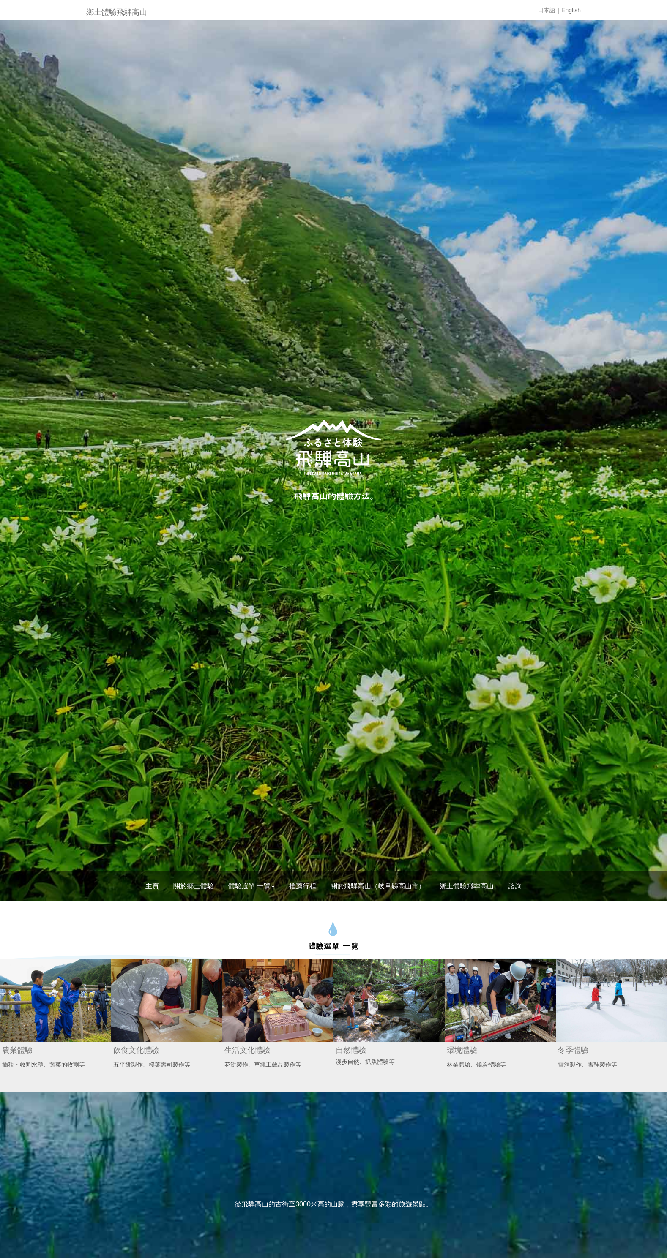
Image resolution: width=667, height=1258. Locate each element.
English (571, 10)
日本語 (546, 10)
